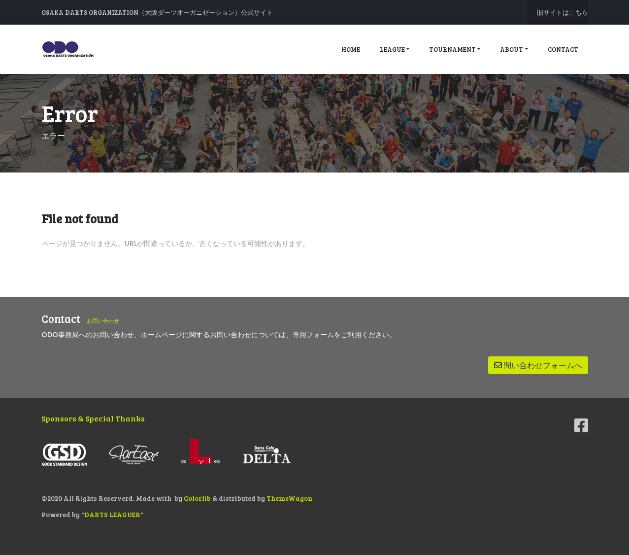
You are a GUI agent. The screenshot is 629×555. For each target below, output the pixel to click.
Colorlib (198, 498)
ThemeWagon (290, 498)
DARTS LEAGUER (112, 513)
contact (563, 49)
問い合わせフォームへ (538, 365)
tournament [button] (452, 49)
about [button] (511, 49)
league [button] (392, 49)
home (350, 49)
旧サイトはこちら (562, 12)
